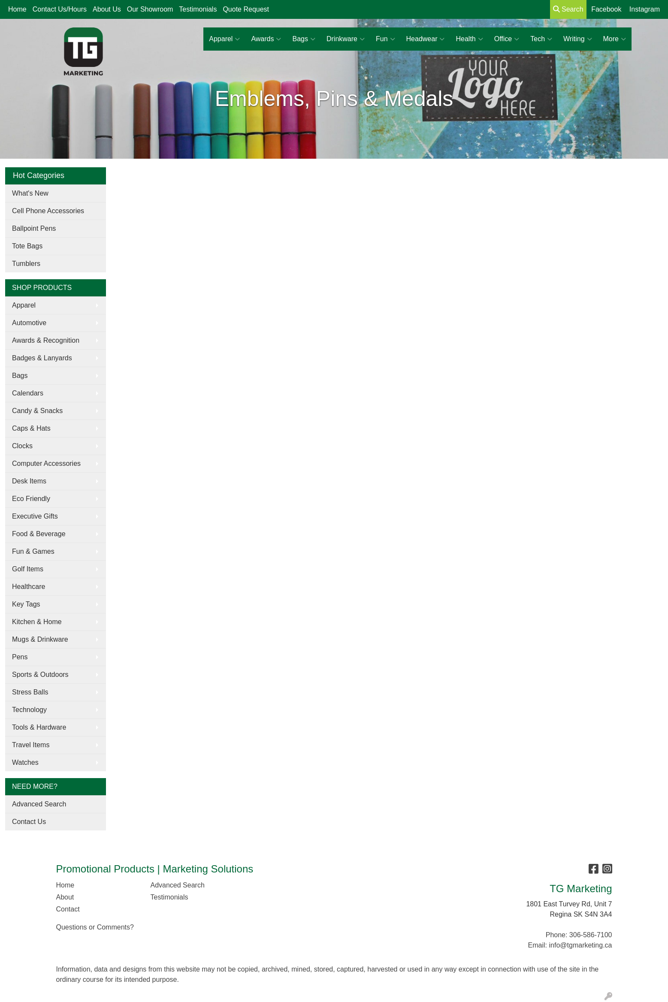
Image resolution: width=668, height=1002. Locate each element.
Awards (266, 39)
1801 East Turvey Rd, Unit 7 (569, 904)
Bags (303, 39)
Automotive (29, 322)
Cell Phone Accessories (48, 210)
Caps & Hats (31, 428)
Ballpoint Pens (34, 228)
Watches (25, 762)
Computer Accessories (46, 463)
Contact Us (29, 821)
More (614, 39)
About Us (107, 9)
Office (507, 39)
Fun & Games (33, 551)
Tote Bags (27, 246)
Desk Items (29, 481)
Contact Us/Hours (60, 9)
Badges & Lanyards (42, 358)
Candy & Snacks (37, 410)
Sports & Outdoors (40, 674)
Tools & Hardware (39, 727)
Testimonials (198, 9)
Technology (29, 709)
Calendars (27, 393)
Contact (68, 909)
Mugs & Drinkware (40, 639)
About (65, 897)
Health (469, 39)
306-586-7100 (590, 935)
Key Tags (26, 604)
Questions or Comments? (95, 927)
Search (568, 9)
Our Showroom (150, 9)
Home (17, 9)
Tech (541, 39)
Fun (385, 39)
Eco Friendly (31, 498)
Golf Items (27, 569)
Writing (577, 39)
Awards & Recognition (45, 340)
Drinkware (345, 39)
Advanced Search (39, 804)
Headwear (425, 39)
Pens (19, 657)
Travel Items (30, 744)
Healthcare (28, 586)
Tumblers (26, 263)
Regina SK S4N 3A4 (581, 914)
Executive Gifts (35, 516)
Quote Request (246, 9)
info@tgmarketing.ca (580, 945)
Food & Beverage (39, 533)
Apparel (224, 39)
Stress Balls (30, 692)
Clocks (22, 446)
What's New (30, 193)
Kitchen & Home (37, 621)
